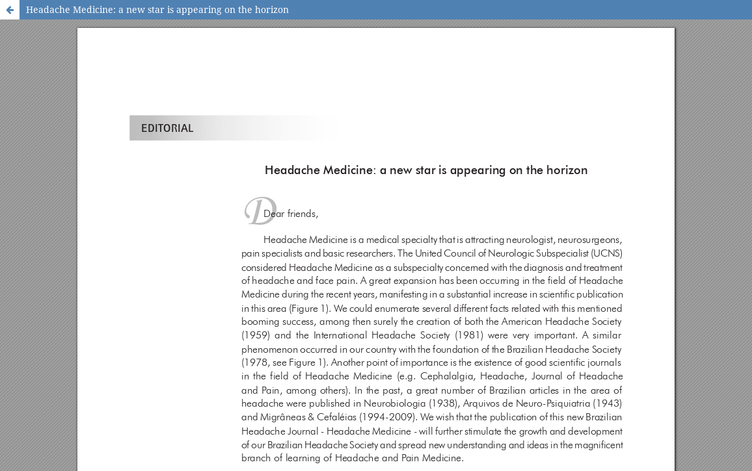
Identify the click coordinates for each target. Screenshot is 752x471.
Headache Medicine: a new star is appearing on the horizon (157, 9)
